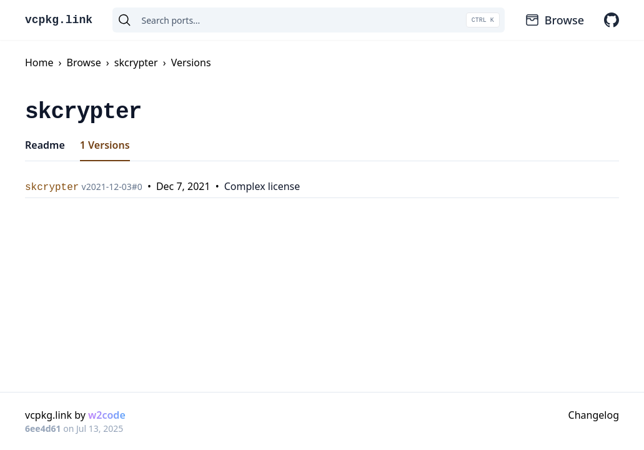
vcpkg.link (58, 20)
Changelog (593, 415)
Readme (45, 145)
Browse (554, 20)
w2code (107, 415)
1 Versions (105, 145)
